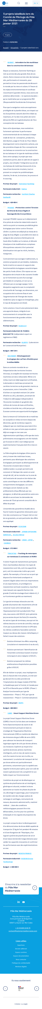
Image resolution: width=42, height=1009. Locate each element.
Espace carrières (21, 952)
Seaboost (23, 326)
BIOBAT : (11, 62)
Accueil (6, 48)
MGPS (21, 703)
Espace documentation (21, 956)
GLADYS (25, 342)
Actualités (14, 48)
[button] (26, 3)
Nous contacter (21, 959)
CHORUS (7, 543)
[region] (21, 48)
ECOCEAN (22, 526)
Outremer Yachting (26, 184)
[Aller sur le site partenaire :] (21, 988)
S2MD (10, 713)
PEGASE (11, 207)
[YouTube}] (23, 902)
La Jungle (24, 1004)
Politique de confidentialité (21, 963)
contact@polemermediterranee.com (23, 931)
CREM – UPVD (27, 540)
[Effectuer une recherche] (18, 3)
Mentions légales (21, 967)
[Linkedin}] (18, 902)
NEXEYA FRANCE (25, 853)
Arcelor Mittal (18, 535)
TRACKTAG (12, 553)
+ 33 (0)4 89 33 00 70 (22, 928)
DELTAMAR (12, 356)
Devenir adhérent (21, 949)
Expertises (21, 945)
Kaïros (24, 189)
